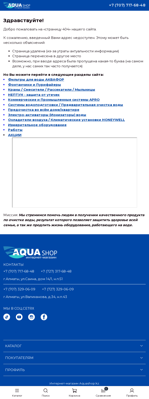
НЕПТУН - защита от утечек (34, 95)
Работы (15, 130)
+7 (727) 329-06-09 (58, 289)
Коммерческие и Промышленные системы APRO (54, 99)
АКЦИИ (14, 135)
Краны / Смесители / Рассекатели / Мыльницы (51, 89)
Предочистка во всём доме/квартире (43, 110)
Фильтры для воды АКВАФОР (36, 79)
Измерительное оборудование (37, 125)
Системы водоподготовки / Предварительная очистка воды (65, 105)
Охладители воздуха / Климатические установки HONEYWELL (66, 120)
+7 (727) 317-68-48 (56, 271)
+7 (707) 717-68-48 (127, 5)
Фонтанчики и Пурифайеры (34, 84)
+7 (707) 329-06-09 (19, 289)
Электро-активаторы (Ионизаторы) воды (47, 115)
